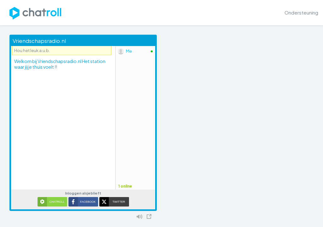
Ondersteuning (301, 12)
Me (129, 51)
